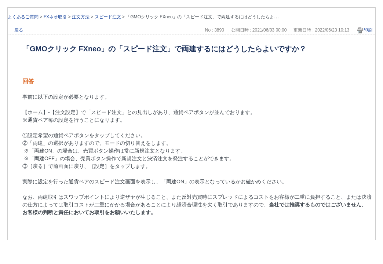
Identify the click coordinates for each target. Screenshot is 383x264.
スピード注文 (108, 16)
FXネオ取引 (55, 16)
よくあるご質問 (23, 16)
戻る (18, 30)
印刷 (368, 30)
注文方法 (81, 16)
